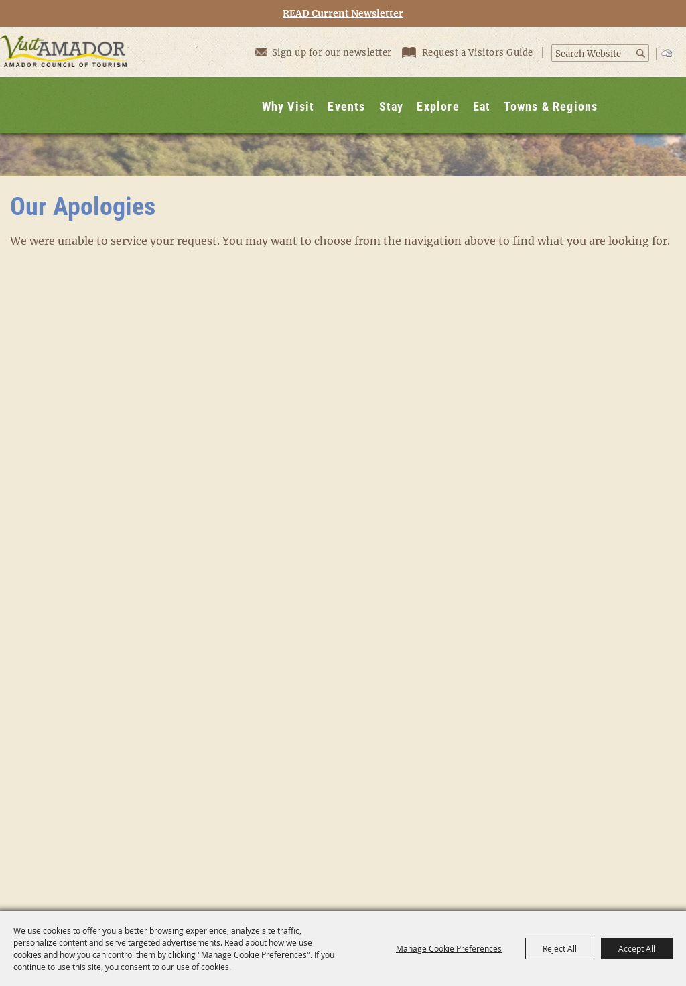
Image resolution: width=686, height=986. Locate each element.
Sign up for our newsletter (323, 52)
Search (641, 53)
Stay (391, 106)
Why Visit (288, 106)
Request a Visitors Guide (469, 52)
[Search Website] (593, 54)
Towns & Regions (551, 106)
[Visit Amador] (63, 80)
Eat (482, 106)
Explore (438, 106)
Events (346, 106)
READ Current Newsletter (343, 13)
